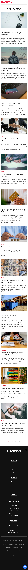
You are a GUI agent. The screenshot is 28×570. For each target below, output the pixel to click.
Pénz (14, 467)
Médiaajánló (8, 547)
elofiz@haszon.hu (14, 515)
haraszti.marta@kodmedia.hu (14, 508)
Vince (14, 489)
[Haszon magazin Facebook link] (26, 452)
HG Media (22, 540)
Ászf (21, 547)
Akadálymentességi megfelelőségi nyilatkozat (14, 550)
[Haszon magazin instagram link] (26, 449)
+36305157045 (14, 510)
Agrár (14, 464)
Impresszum (15, 547)
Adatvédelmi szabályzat (20, 544)
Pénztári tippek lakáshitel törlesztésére (12, 388)
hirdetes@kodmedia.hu (13, 501)
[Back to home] (6, 2)
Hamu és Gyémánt (14, 484)
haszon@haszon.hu (14, 525)
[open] (25, 567)
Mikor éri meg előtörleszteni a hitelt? (12, 247)
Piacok (14, 469)
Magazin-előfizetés (14, 481)
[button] (23, 2)
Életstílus (14, 472)
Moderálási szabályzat (8, 544)
